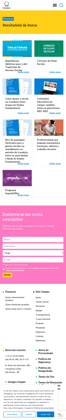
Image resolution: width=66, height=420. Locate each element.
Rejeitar (29, 414)
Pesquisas (40, 328)
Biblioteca (40, 340)
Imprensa (40, 332)
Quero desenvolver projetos (15, 299)
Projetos (40, 323)
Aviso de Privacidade (45, 352)
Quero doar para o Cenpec (18, 309)
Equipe (39, 310)
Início (38, 297)
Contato (40, 336)
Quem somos (42, 302)
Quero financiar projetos (17, 304)
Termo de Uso (46, 376)
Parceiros (40, 306)
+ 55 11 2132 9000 (14, 356)
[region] (29, 402)
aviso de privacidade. (16, 270)
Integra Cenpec (17, 382)
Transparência (43, 315)
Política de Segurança (44, 361)
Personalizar (12, 414)
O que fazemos (43, 319)
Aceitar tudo (46, 414)
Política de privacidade (44, 408)
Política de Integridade (45, 369)
